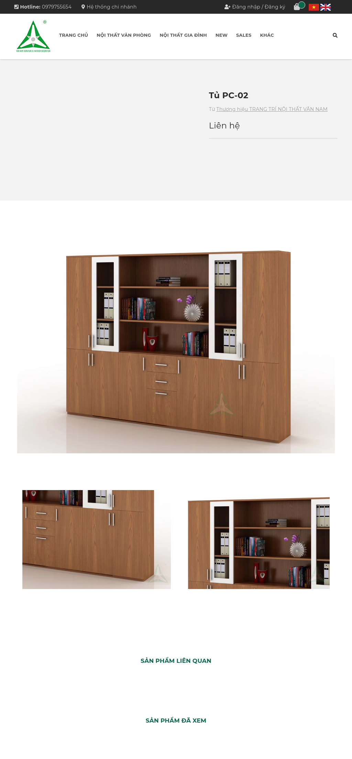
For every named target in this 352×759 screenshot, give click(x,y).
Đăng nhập (246, 7)
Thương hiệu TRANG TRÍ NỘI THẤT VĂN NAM (272, 109)
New (222, 35)
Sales (243, 35)
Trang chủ (73, 35)
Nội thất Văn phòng (124, 35)
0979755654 (57, 7)
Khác (267, 35)
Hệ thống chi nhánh (109, 7)
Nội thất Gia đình (183, 35)
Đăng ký (275, 7)
